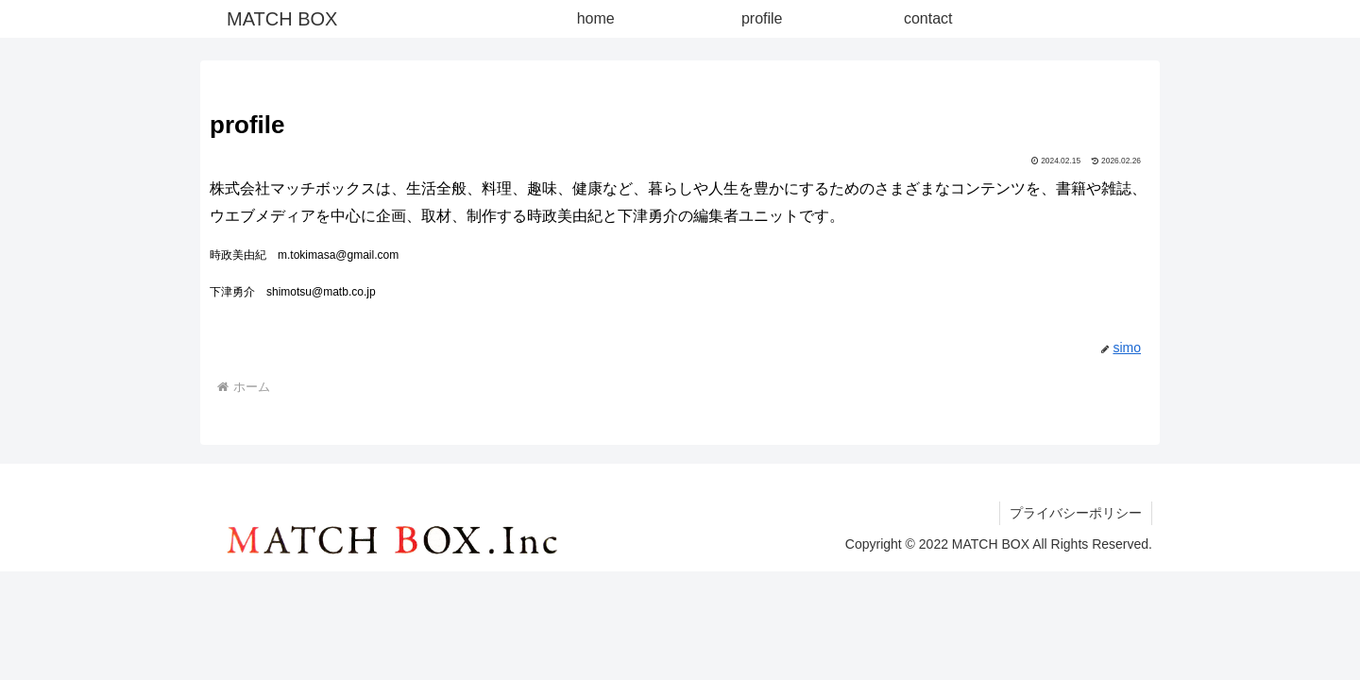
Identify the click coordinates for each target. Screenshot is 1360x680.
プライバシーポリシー (1076, 512)
